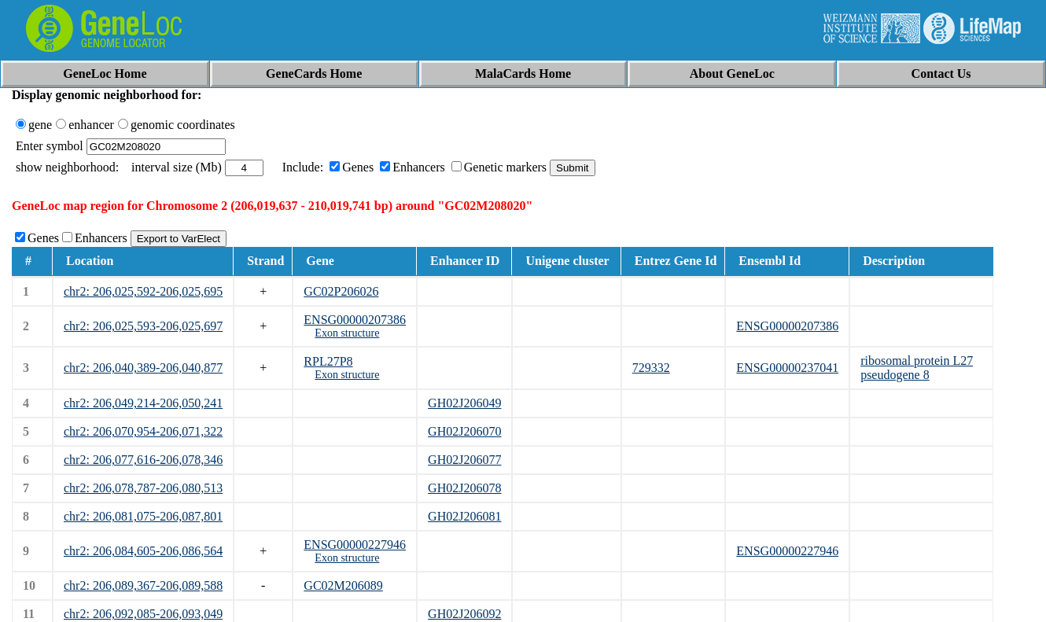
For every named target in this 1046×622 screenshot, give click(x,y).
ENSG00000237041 (787, 367)
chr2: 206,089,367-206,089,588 (143, 585)
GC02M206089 (343, 585)
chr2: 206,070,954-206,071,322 (143, 431)
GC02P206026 (341, 291)
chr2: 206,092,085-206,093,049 (143, 613)
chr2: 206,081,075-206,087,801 (143, 516)
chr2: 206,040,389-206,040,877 (143, 367)
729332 (651, 367)
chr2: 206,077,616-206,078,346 (143, 459)
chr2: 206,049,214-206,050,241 (143, 403)
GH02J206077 (464, 459)
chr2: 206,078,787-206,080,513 (143, 488)
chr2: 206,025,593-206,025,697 (143, 326)
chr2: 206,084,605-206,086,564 (143, 551)
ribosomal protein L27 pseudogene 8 (916, 367)
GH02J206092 (464, 613)
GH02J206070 (464, 431)
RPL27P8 (328, 361)
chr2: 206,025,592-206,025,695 (143, 291)
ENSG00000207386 (355, 319)
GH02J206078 (464, 488)
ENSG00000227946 (355, 544)
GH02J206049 (464, 403)
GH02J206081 (464, 516)
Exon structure (347, 333)
